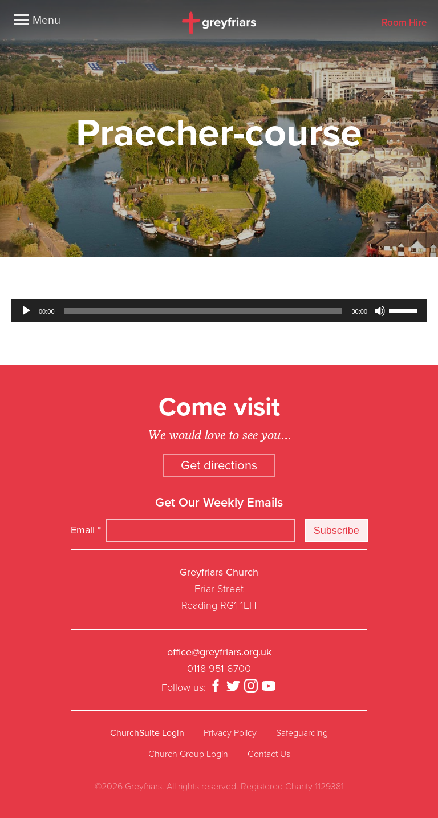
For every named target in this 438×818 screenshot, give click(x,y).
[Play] (26, 311)
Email (86, 530)
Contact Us (269, 754)
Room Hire (404, 23)
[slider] (203, 311)
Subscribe (336, 530)
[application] (219, 310)
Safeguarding (302, 733)
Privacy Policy (230, 733)
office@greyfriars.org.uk (219, 652)
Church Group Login (188, 754)
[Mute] (380, 311)
